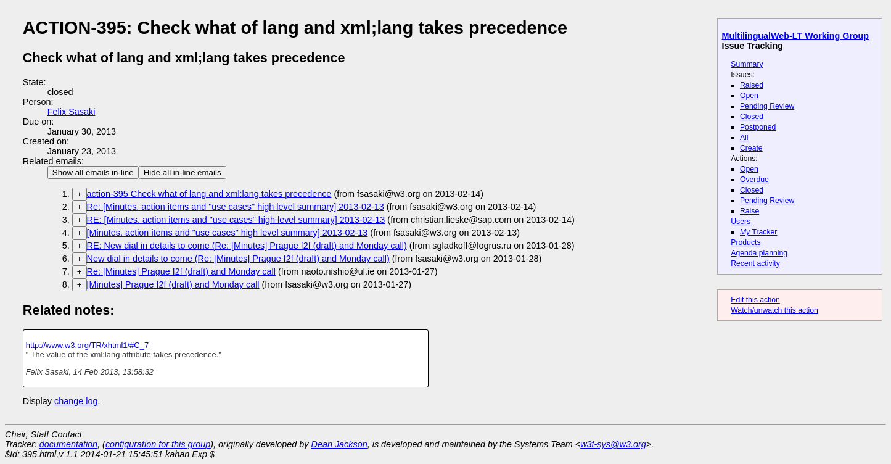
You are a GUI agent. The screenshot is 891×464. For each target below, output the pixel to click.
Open (749, 95)
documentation (68, 444)
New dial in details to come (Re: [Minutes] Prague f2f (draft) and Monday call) (238, 258)
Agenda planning (759, 253)
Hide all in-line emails (182, 172)
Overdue (754, 179)
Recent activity (755, 263)
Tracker (759, 232)
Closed (751, 116)
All (744, 137)
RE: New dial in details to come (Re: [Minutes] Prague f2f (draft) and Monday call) (247, 246)
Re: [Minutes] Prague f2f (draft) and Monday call (181, 271)
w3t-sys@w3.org (613, 444)
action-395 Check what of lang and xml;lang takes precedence (209, 194)
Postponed (758, 127)
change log (75, 401)
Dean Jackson (339, 444)
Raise (749, 211)
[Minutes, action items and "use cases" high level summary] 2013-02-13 (227, 233)
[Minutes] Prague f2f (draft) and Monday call (173, 284)
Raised (751, 85)
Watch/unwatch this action (774, 310)
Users (740, 221)
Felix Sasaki (71, 112)
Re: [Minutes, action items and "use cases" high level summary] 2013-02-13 (235, 207)
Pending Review (767, 106)
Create (751, 148)
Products (745, 242)
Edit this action (755, 300)
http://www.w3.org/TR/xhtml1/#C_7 (87, 345)
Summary (747, 64)
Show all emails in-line (93, 172)
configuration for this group (157, 444)
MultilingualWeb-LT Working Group (795, 36)
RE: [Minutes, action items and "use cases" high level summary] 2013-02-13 (236, 220)
